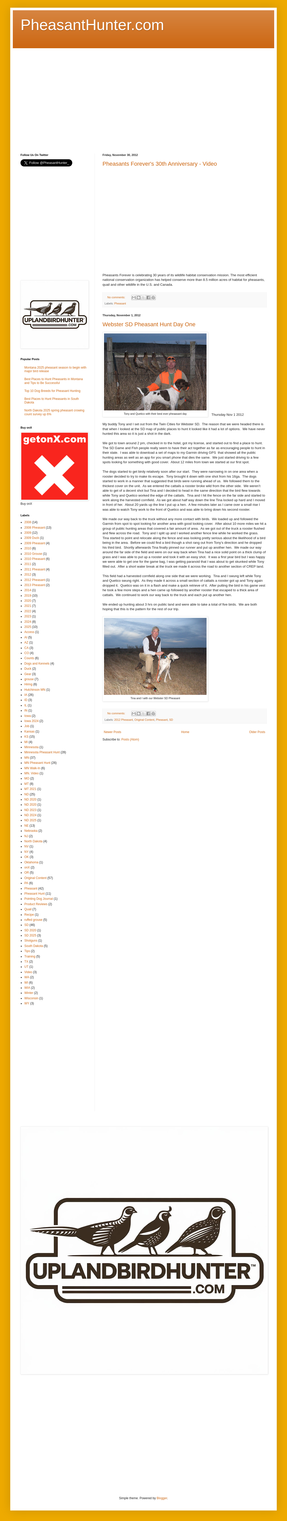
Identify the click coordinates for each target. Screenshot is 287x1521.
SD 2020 (30, 930)
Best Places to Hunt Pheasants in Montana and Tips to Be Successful (53, 380)
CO (26, 653)
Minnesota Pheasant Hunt (42, 752)
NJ (26, 836)
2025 (27, 627)
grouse (29, 679)
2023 (27, 616)
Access (29, 632)
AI (25, 637)
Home (185, 732)
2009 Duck (31, 538)
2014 (27, 590)
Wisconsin (31, 998)
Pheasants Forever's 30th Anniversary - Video (159, 164)
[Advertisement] (48, 96)
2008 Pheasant (34, 527)
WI (26, 982)
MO (26, 778)
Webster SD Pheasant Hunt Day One (149, 324)
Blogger (162, 1498)
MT (26, 784)
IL (25, 705)
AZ (26, 642)
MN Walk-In (32, 768)
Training (29, 956)
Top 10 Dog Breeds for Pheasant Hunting (52, 391)
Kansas (29, 731)
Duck (27, 668)
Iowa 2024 (31, 721)
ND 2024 (30, 815)
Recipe (29, 914)
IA (25, 695)
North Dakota (33, 841)
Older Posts (257, 732)
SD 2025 (30, 935)
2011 (27, 564)
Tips (27, 951)
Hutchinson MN (34, 690)
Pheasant (120, 303)
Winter (28, 993)
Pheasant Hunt (34, 893)
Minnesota (31, 747)
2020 (27, 601)
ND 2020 (30, 799)
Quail (28, 909)
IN (25, 710)
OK (26, 857)
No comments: (116, 297)
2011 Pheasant (34, 569)
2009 (27, 533)
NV (26, 846)
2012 (27, 574)
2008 (27, 522)
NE (26, 825)
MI (26, 742)
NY (26, 852)
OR (26, 872)
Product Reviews (35, 904)
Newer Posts (112, 732)
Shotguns (30, 940)
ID (25, 700)
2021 (27, 606)
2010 (27, 548)
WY (26, 1003)
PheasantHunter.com (92, 24)
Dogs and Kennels (36, 663)
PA (26, 883)
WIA (27, 988)
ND (26, 794)
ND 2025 (30, 820)
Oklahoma (31, 862)
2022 (27, 611)
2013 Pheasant (34, 585)
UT (26, 967)
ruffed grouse (33, 920)
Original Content (144, 719)
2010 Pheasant (34, 559)
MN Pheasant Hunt (37, 763)
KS (26, 736)
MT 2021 (30, 789)
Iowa (27, 716)
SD (171, 719)
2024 (27, 622)
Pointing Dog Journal (38, 899)
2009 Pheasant (34, 543)
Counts (29, 658)
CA (26, 648)
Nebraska (30, 831)
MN (26, 757)
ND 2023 (30, 810)
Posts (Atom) (130, 739)
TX (26, 961)
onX (27, 867)
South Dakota (33, 946)
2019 (27, 595)
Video (28, 972)
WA (26, 977)
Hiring (28, 684)
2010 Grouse (33, 554)
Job (26, 726)
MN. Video (31, 773)
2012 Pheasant (123, 719)
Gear (27, 674)
